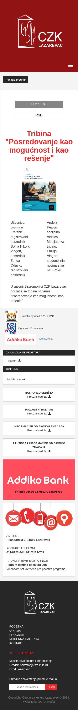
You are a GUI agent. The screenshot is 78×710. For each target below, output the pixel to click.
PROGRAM (16, 634)
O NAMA (15, 630)
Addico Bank (29, 339)
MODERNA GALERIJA (24, 639)
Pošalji (51, 687)
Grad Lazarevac (19, 669)
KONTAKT (16, 643)
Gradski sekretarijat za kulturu (28, 665)
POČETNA (16, 626)
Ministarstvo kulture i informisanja (30, 661)
